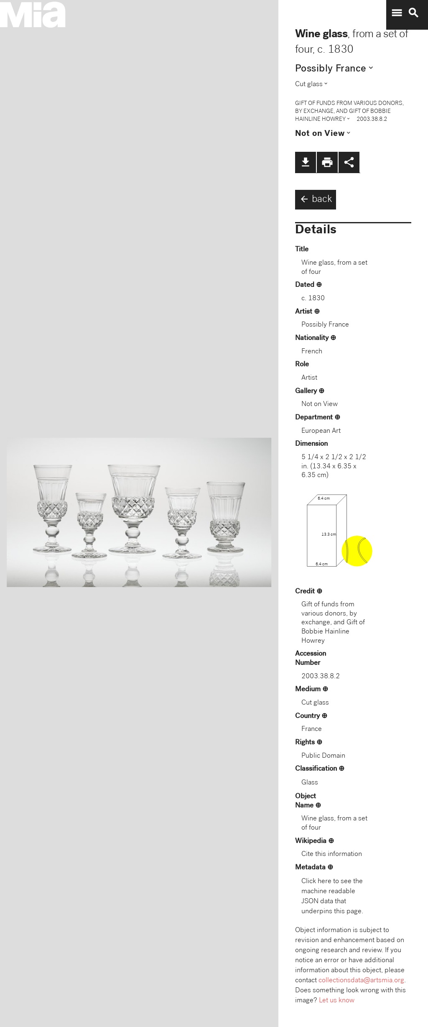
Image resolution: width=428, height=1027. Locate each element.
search (413, 13)
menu (396, 13)
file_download (305, 162)
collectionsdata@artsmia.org (361, 980)
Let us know (336, 1000)
